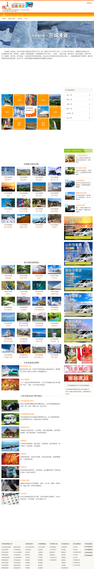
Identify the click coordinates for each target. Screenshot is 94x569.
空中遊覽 (75, 555)
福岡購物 (40, 560)
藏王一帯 (69, 108)
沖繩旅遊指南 (4, 560)
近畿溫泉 (63, 557)
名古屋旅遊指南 (18, 557)
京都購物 (40, 555)
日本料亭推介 (53, 549)
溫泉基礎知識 (64, 568)
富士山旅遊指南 (18, 552)
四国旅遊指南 (17, 568)
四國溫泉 (63, 560)
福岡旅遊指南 (4, 562)
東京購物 (40, 549)
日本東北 (20, 18)
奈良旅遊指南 (17, 562)
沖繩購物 (40, 562)
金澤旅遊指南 (17, 560)
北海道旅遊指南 (5, 557)
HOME (3, 18)
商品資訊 (40, 565)
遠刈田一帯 (70, 113)
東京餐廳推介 (53, 547)
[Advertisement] (31, 77)
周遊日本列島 (11, 18)
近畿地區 (27, 560)
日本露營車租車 (77, 552)
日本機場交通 (76, 560)
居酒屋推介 (52, 555)
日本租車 (75, 549)
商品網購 (40, 568)
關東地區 (27, 555)
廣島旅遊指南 (17, 565)
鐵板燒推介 (52, 552)
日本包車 (75, 547)
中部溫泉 (63, 555)
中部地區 (27, 557)
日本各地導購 (41, 547)
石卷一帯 (69, 104)
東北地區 (27, 552)
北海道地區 (28, 549)
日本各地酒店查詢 (29, 547)
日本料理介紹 (53, 557)
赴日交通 (75, 557)
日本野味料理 (53, 560)
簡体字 (89, 3)
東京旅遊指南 (4, 549)
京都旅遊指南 (4, 555)
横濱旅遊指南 (4, 568)
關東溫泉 (63, 552)
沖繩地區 (27, 568)
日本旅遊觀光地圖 (6, 547)
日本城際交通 (76, 562)
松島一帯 (69, 99)
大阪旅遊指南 (4, 552)
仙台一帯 (69, 95)
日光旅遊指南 (17, 555)
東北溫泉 (63, 549)
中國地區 (27, 562)
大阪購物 (40, 552)
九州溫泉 (63, 565)
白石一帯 (69, 118)
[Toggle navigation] (3, 15)
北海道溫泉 (64, 547)
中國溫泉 (63, 562)
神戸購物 (40, 557)
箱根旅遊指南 (17, 547)
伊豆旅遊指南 (17, 549)
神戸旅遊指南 (4, 565)
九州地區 (27, 565)
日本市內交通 (76, 565)
